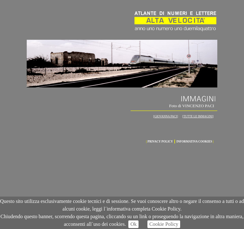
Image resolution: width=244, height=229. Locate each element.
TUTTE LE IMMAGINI (198, 116)
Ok (133, 224)
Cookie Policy (163, 224)
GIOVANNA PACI (165, 116)
